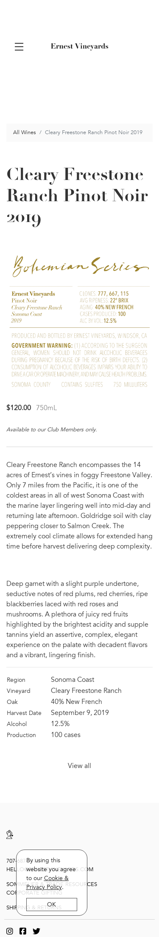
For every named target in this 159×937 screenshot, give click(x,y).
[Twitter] (36, 929)
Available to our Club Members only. (51, 427)
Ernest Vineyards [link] (79, 47)
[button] (21, 47)
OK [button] (51, 904)
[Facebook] (23, 929)
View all (79, 763)
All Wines (24, 130)
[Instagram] (9, 929)
